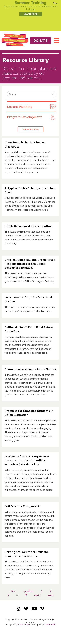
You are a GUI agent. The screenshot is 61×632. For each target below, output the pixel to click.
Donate (40, 40)
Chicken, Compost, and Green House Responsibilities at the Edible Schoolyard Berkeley (30, 263)
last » (51, 595)
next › (37, 595)
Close (55, 3)
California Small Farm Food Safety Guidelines (29, 329)
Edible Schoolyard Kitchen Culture (29, 226)
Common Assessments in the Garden (30, 369)
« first (13, 591)
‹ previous (28, 591)
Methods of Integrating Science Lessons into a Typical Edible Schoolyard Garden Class (27, 460)
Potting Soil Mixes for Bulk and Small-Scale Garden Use (27, 554)
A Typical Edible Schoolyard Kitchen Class (30, 190)
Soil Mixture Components (23, 506)
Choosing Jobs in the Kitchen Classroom (25, 144)
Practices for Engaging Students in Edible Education (29, 412)
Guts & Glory (23, 624)
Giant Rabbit (49, 624)
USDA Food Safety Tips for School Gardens (28, 299)
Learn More (30, 14)
